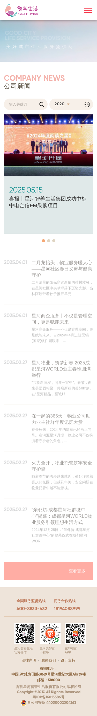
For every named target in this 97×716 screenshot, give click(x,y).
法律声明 (29, 660)
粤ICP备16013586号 (48, 697)
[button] (43, 240)
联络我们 (48, 660)
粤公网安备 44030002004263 (48, 703)
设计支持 (68, 660)
